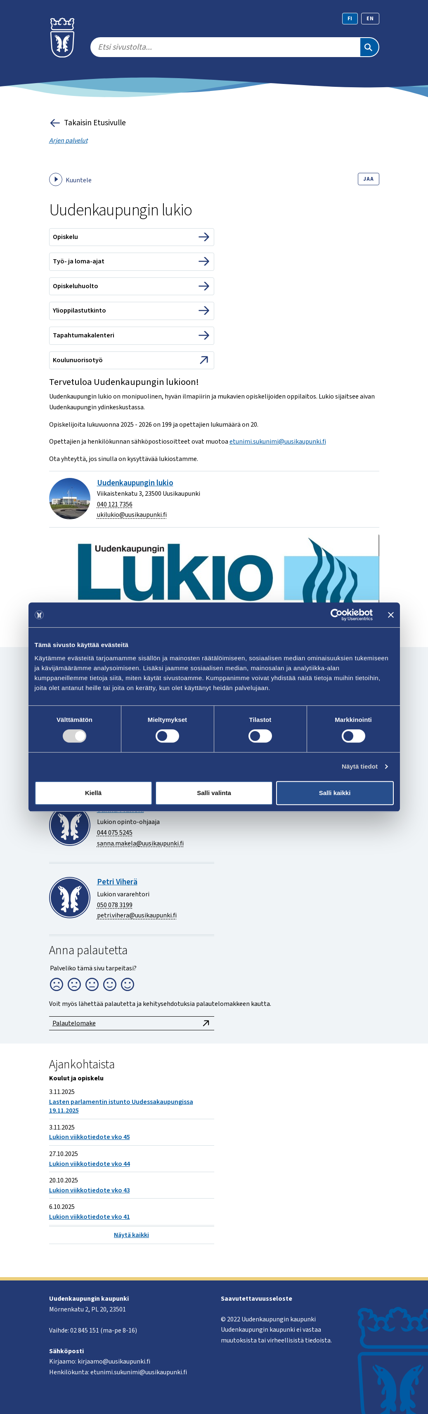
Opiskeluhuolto (75, 286)
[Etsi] (369, 47)
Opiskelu (65, 236)
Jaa (368, 179)
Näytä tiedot (360, 766)
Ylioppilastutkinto (79, 310)
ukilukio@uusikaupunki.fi (132, 514)
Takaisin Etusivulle (87, 123)
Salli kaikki (335, 792)
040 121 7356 (114, 504)
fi (350, 18)
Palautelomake (131, 1023)
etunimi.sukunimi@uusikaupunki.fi (277, 441)
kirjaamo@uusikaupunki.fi (114, 1361)
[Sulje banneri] (391, 615)
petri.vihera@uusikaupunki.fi (137, 915)
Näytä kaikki (131, 1235)
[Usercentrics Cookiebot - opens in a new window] (336, 615)
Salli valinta (214, 792)
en (370, 18)
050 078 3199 (114, 905)
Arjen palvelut (68, 140)
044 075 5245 (114, 832)
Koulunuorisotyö (78, 360)
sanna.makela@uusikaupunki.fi (140, 843)
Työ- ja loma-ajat (78, 261)
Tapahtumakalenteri (83, 335)
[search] (224, 47)
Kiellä (93, 792)
